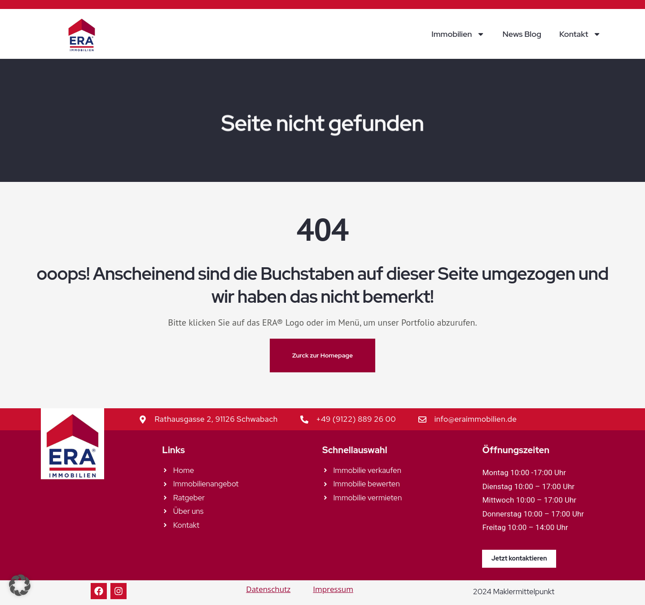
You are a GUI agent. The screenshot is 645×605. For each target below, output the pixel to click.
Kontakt (580, 34)
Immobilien (457, 34)
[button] (19, 585)
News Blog (522, 34)
